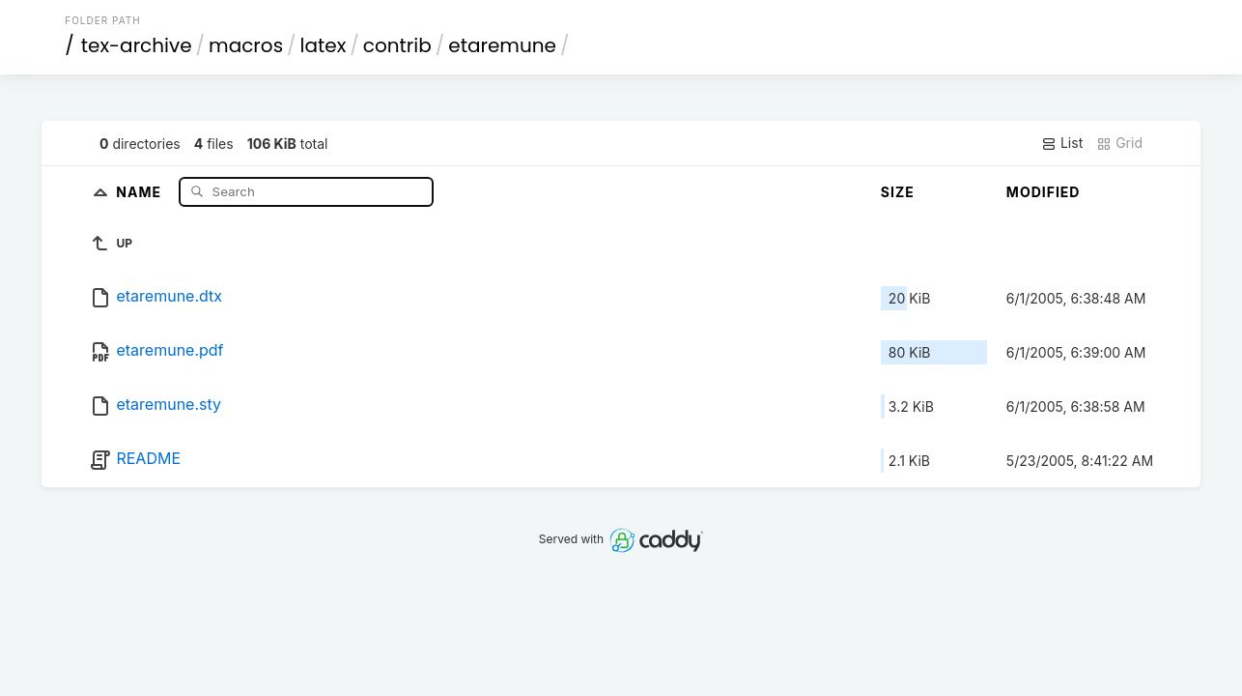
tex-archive (136, 45)
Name (140, 191)
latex (323, 45)
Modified (1043, 192)
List (1062, 143)
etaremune (502, 45)
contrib (397, 45)
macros (246, 45)
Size (898, 192)
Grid (1119, 143)
